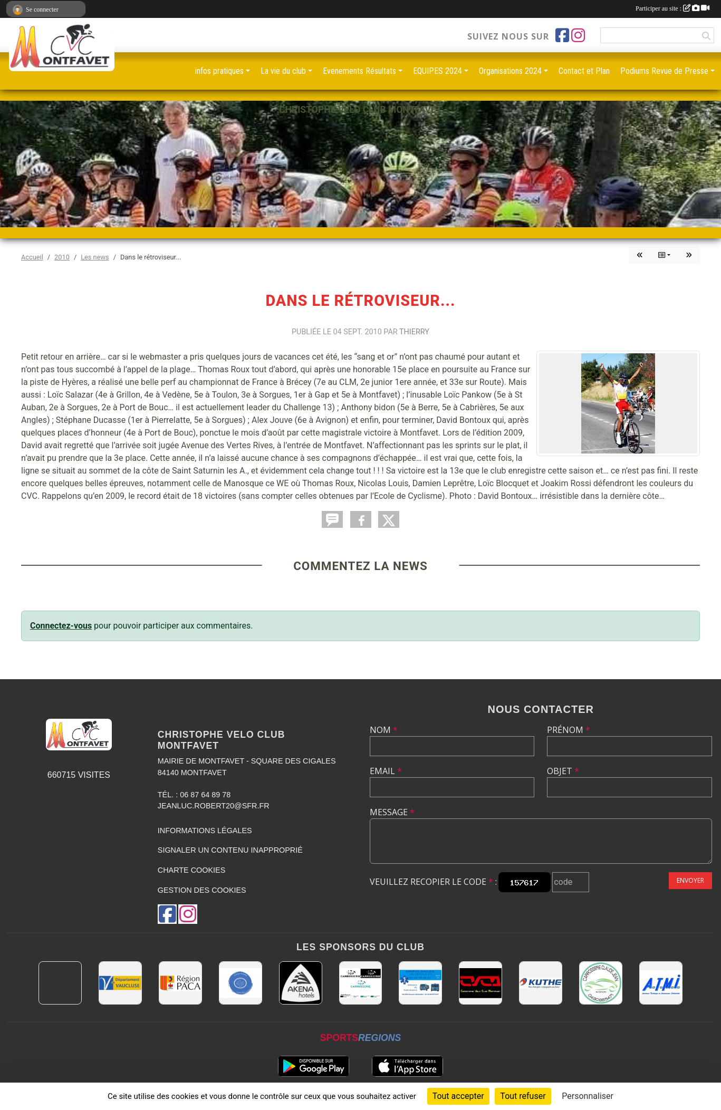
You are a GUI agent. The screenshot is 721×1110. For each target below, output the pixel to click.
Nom (384, 730)
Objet (563, 771)
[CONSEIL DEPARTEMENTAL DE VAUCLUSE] (120, 983)
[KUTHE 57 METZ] (540, 983)
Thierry (414, 331)
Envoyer (690, 880)
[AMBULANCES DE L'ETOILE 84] (420, 983)
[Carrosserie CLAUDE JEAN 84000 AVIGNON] (600, 983)
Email (386, 771)
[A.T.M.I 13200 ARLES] (660, 983)
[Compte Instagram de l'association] (578, 35)
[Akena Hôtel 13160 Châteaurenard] (300, 983)
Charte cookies (191, 870)
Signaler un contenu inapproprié (230, 850)
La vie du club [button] (283, 71)
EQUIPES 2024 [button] (437, 71)
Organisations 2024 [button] (510, 71)
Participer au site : (672, 8)
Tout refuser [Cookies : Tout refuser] (522, 1096)
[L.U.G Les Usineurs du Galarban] (240, 983)
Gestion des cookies (202, 890)
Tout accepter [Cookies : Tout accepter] (458, 1096)
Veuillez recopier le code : (433, 881)
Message (392, 812)
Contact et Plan (584, 71)
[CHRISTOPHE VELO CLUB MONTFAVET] (480, 983)
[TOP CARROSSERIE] (360, 983)
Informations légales (205, 830)
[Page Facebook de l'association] (562, 35)
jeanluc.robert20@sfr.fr (214, 806)
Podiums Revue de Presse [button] (664, 71)
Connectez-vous (61, 626)
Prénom (568, 730)
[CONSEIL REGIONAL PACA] (180, 983)
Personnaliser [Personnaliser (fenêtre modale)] (587, 1096)
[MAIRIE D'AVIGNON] (60, 983)
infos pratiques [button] (219, 71)
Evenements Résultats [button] (359, 71)
